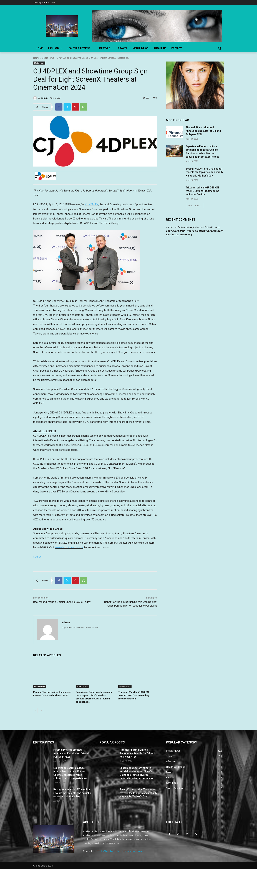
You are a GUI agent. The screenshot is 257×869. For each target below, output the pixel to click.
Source (37, 556)
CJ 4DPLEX (91, 204)
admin (44, 97)
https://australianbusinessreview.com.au (80, 627)
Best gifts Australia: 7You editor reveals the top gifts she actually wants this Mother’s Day (204, 172)
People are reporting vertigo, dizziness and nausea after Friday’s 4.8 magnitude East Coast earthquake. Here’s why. (194, 230)
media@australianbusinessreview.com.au (120, 851)
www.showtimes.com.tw (69, 547)
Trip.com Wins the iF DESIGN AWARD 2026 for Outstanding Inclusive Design (133, 695)
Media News (48, 57)
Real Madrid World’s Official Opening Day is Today (61, 602)
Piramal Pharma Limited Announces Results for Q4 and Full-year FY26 (203, 131)
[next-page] (41, 710)
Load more (195, 205)
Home (36, 57)
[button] (219, 48)
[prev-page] (35, 710)
